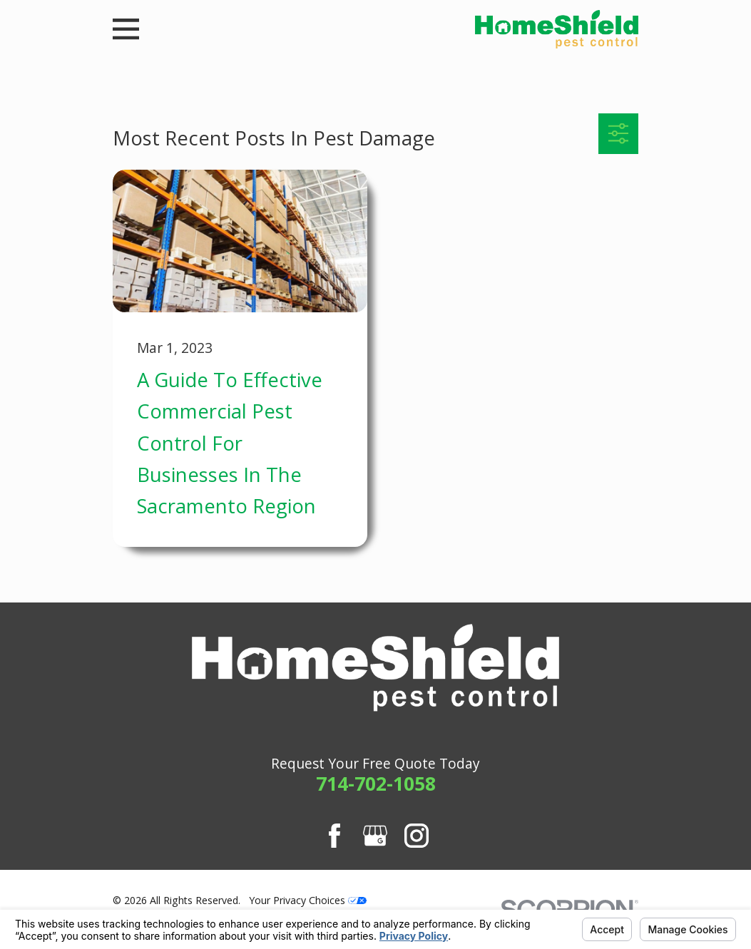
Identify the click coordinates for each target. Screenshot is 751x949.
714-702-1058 (376, 783)
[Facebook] (334, 836)
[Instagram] (416, 836)
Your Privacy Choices (308, 900)
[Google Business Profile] (375, 836)
